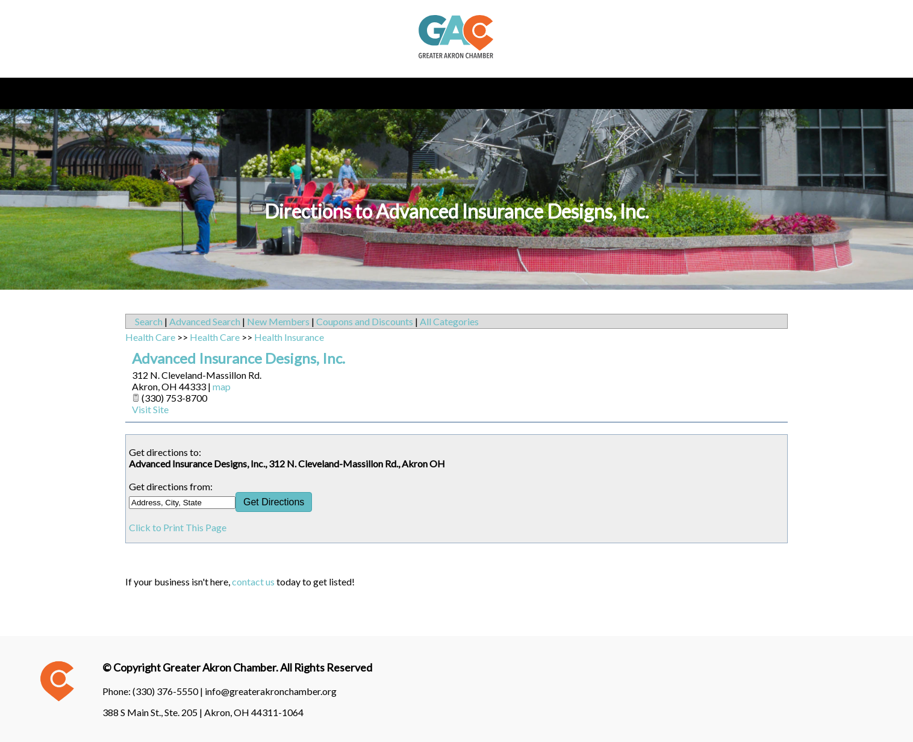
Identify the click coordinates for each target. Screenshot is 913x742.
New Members (278, 321)
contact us (253, 581)
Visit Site (150, 409)
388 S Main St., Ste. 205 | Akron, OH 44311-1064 (203, 712)
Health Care (150, 337)
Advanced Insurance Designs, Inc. (238, 358)
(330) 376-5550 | (168, 691)
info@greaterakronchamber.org (271, 691)
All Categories (449, 321)
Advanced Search (204, 321)
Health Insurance (289, 337)
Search (149, 321)
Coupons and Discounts (364, 321)
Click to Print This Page (177, 527)
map (222, 386)
